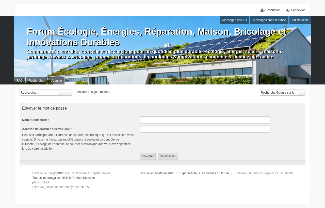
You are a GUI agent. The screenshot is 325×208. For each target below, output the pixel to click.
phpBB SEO (40, 182)
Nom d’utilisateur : (35, 120)
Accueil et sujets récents (156, 173)
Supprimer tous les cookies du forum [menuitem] (204, 173)
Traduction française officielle (52, 178)
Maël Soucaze (85, 178)
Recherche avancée (68, 93)
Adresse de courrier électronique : (47, 129)
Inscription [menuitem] (274, 10)
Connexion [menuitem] (298, 10)
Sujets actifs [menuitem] (300, 20)
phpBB (57, 173)
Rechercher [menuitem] (36, 80)
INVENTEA (81, 187)
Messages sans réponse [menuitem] (269, 20)
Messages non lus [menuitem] (234, 20)
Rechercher (61, 93)
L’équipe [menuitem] (56, 80)
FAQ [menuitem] (20, 80)
